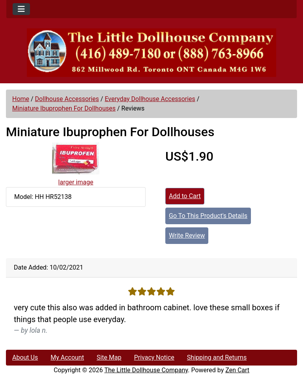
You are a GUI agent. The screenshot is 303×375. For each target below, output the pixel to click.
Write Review (187, 235)
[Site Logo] (151, 52)
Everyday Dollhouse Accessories (150, 99)
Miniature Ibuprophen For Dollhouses (64, 108)
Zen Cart (237, 370)
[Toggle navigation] (21, 9)
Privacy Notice (154, 357)
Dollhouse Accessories (67, 99)
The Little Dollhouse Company (146, 370)
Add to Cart (185, 196)
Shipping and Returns (217, 357)
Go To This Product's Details (208, 215)
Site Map (109, 357)
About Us (25, 357)
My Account (67, 357)
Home (20, 99)
